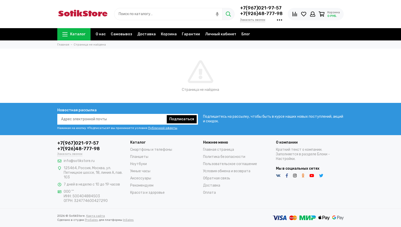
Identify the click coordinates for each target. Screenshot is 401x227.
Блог (245, 34)
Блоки (322, 154)
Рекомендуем (141, 185)
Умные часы (140, 171)
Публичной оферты (162, 128)
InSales (128, 220)
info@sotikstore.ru (79, 161)
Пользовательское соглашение (230, 164)
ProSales (91, 220)
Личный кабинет (220, 34)
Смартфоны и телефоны (151, 149)
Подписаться (181, 119)
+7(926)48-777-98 (261, 13)
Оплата (209, 192)
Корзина (169, 34)
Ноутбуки (138, 164)
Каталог (73, 34)
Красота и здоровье (147, 192)
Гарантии (191, 34)
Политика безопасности (224, 157)
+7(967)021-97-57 (261, 8)
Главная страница (218, 149)
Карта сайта (95, 216)
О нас (101, 34)
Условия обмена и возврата (226, 171)
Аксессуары (140, 178)
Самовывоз (121, 34)
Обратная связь (216, 178)
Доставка (146, 34)
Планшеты (139, 157)
